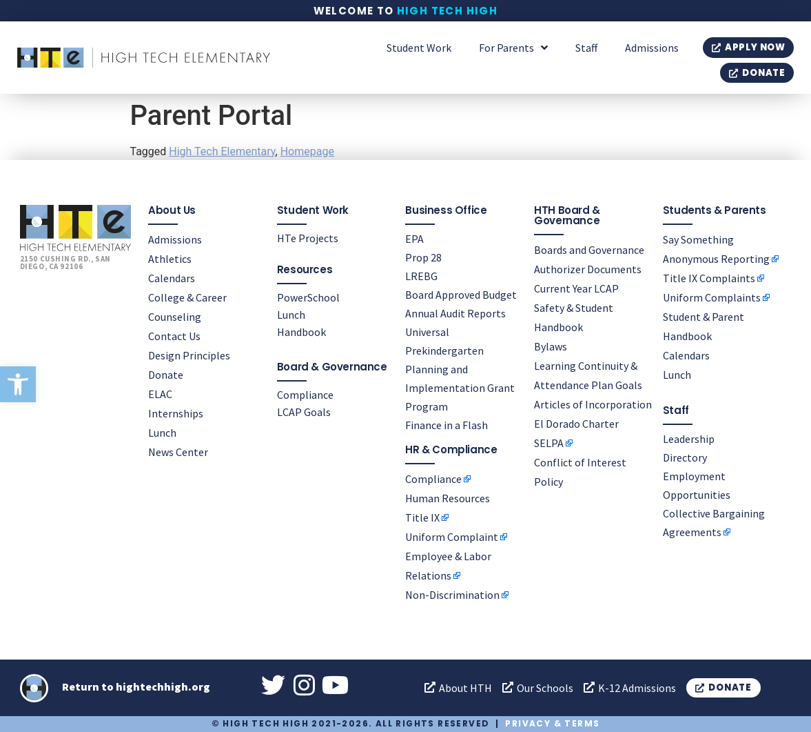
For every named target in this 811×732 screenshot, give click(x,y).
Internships (175, 413)
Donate (165, 375)
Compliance (305, 395)
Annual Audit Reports (455, 313)
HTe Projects (307, 238)
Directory (685, 457)
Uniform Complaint (451, 537)
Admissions (652, 48)
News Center (178, 452)
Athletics (170, 259)
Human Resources (447, 498)
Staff (586, 48)
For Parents (513, 47)
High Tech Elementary (222, 151)
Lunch (162, 432)
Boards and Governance (589, 250)
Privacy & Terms (552, 723)
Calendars (171, 278)
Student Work (419, 48)
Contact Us (174, 336)
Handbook (301, 332)
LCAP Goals (304, 412)
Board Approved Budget (461, 294)
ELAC (160, 394)
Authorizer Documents (587, 269)
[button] (18, 384)
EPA (414, 239)
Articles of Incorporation (593, 404)
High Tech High (447, 10)
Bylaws (550, 346)
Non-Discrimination (452, 595)
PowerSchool (308, 297)
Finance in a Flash (446, 425)
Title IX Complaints (709, 278)
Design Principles (189, 355)
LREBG (421, 276)
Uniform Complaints (712, 297)
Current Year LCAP (576, 288)
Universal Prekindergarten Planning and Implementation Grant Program (460, 369)
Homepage (307, 151)
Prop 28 (423, 257)
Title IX (422, 517)
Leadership (689, 439)
